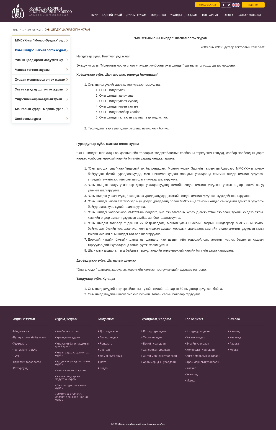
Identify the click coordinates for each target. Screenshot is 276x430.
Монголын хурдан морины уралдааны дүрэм (42, 109)
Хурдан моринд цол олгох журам (40, 79)
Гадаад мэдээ (108, 337)
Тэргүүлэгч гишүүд (24, 349)
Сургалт (104, 349)
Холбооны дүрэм (28, 119)
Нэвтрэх (253, 5)
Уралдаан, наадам (183, 15)
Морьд (190, 380)
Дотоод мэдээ (108, 331)
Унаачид (191, 374)
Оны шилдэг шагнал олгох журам (67, 29)
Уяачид (190, 368)
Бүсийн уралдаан (154, 343)
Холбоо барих (207, 5)
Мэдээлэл (158, 15)
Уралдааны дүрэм (67, 337)
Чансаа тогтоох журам (32, 70)
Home (15, 29)
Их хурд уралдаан (154, 331)
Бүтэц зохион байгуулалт (29, 337)
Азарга (233, 343)
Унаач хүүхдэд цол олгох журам (39, 89)
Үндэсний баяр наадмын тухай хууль (42, 99)
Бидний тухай (112, 15)
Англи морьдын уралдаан (159, 356)
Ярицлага (105, 343)
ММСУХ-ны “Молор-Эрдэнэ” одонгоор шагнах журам (42, 40)
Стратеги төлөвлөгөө (26, 362)
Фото (102, 362)
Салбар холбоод (249, 15)
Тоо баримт (210, 15)
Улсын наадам (152, 337)
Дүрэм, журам (136, 15)
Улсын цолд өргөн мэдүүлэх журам (42, 60)
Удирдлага (19, 343)
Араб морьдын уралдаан (159, 362)
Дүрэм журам (32, 29)
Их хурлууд (20, 368)
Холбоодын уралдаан (156, 349)
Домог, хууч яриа (110, 356)
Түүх (15, 356)
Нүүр (94, 15)
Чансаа (228, 15)
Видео (103, 368)
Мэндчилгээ (20, 331)
